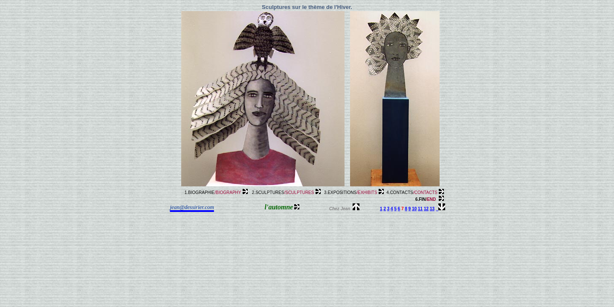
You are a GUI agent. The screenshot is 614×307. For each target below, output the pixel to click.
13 (432, 208)
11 (420, 208)
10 (414, 208)
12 (426, 208)
